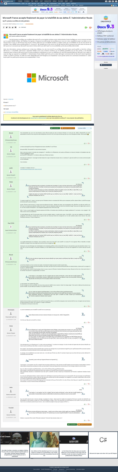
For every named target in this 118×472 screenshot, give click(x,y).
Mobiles (68, 3)
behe (11, 390)
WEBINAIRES (40, 5)
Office (63, 3)
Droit (66, 1)
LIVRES (46, 5)
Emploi (55, 1)
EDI (48, 3)
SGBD (59, 3)
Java (38, 3)
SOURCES (63, 5)
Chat (41, 1)
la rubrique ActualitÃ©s (11, 113)
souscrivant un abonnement (38, 119)
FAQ (32, 1)
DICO (76, 5)
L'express (10, 100)
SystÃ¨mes (73, 3)
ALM (29, 3)
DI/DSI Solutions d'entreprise (14, 3)
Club (71, 1)
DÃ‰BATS (68, 5)
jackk (11, 171)
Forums (20, 1)
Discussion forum (106, 65)
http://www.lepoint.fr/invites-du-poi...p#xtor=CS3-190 (31, 172)
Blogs (36, 1)
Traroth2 (11, 410)
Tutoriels (27, 1)
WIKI (73, 5)
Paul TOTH (11, 226)
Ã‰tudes (60, 1)
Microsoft (34, 3)
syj (11, 149)
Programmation (53, 3)
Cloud (23, 3)
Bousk (11, 136)
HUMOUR (81, 5)
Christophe (11, 312)
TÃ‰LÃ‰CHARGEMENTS (54, 5)
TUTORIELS (30, 5)
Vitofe (11, 185)
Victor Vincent (20, 25)
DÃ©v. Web (43, 3)
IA (26, 3)
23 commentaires (29, 25)
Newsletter (47, 1)
